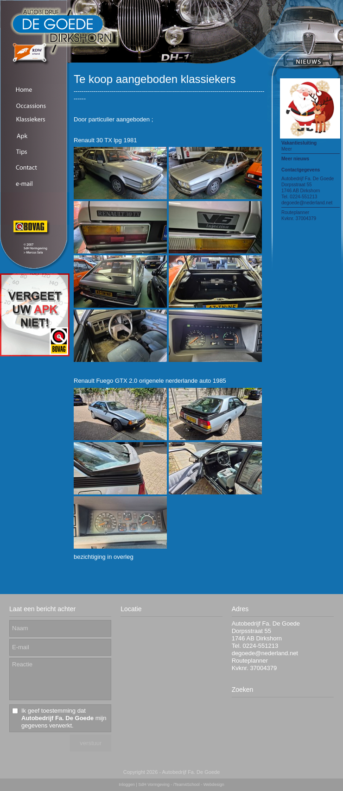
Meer (286, 149)
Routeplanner (295, 212)
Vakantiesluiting (299, 143)
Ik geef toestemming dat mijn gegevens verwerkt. (63, 718)
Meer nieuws (295, 158)
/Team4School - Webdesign (198, 784)
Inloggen (127, 784)
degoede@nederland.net (306, 202)
